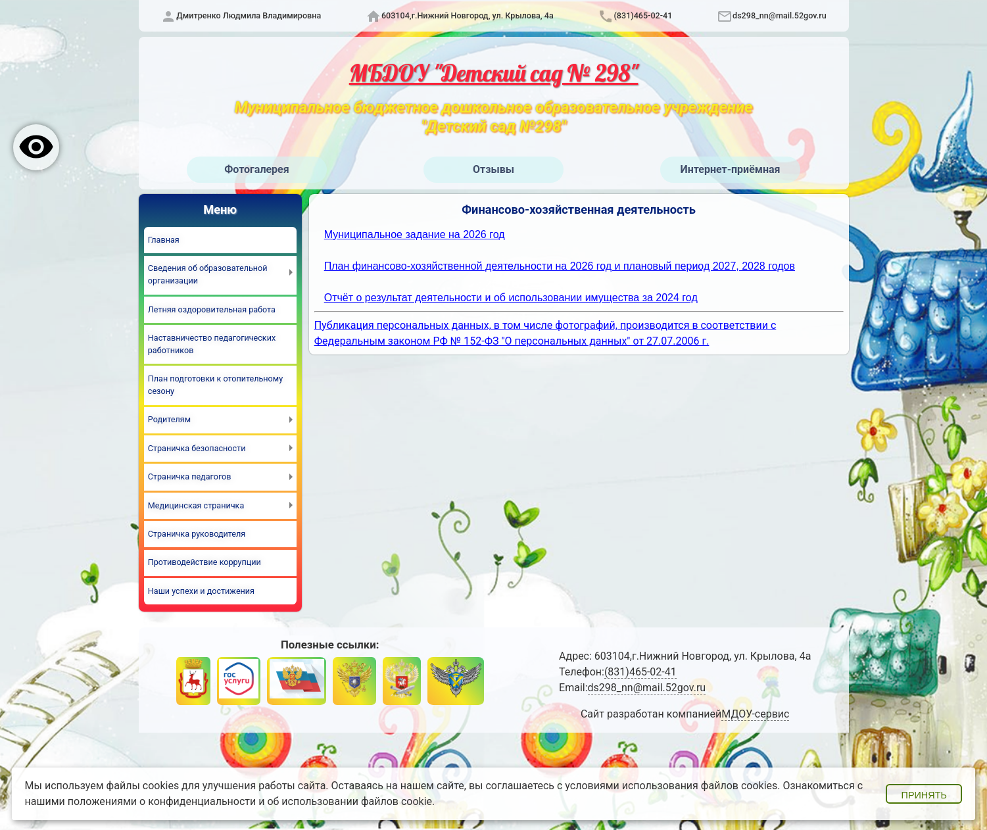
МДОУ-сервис (755, 714)
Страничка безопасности (197, 448)
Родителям (169, 419)
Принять (924, 795)
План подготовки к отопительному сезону (215, 385)
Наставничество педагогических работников (212, 344)
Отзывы (493, 169)
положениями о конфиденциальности (162, 801)
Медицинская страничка (196, 505)
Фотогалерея (256, 169)
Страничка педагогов (189, 476)
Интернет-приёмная (730, 169)
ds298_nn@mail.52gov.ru (780, 15)
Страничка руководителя (196, 534)
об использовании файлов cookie (349, 801)
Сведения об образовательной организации (208, 274)
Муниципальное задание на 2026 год (414, 234)
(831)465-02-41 (643, 15)
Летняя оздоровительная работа (212, 309)
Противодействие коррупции (204, 562)
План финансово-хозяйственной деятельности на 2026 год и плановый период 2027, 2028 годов (559, 266)
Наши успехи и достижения (201, 591)
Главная (164, 240)
